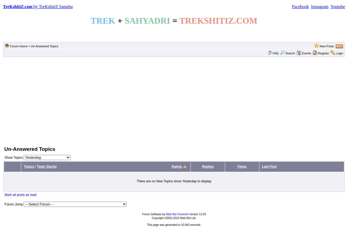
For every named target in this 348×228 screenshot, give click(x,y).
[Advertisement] (174, 101)
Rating (177, 166)
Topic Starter (47, 166)
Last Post (269, 166)
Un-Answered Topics (44, 46)
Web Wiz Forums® (177, 214)
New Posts (326, 46)
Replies (208, 166)
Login (339, 53)
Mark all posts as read (20, 195)
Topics (29, 166)
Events (304, 53)
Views (242, 166)
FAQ (276, 53)
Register (323, 53)
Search (287, 53)
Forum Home (18, 46)
